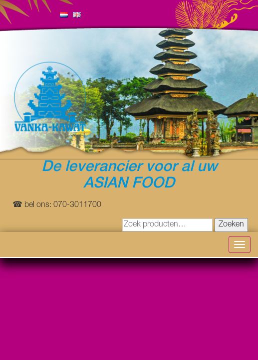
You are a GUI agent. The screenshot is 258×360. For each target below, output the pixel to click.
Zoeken (231, 225)
